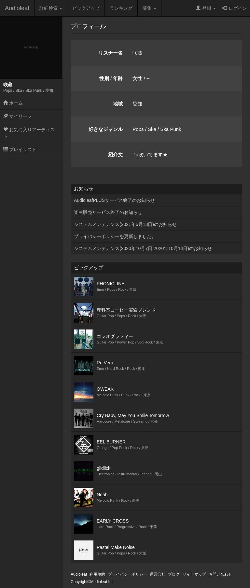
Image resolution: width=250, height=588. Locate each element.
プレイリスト (19, 149)
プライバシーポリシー (127, 574)
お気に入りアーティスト (29, 133)
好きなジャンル (106, 129)
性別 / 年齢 (111, 78)
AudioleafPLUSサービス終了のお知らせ (114, 200)
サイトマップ (194, 574)
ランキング (121, 8)
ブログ (174, 574)
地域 (118, 103)
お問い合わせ (220, 574)
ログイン (234, 8)
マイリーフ (17, 116)
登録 (206, 8)
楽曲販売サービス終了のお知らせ (108, 212)
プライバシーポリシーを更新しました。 (115, 236)
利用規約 (97, 574)
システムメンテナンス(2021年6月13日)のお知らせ (125, 224)
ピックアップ (86, 8)
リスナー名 (110, 53)
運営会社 (157, 574)
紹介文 (115, 154)
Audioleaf (17, 8)
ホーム (13, 102)
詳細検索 (50, 8)
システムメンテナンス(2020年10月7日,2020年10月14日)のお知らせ (143, 248)
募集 (149, 8)
